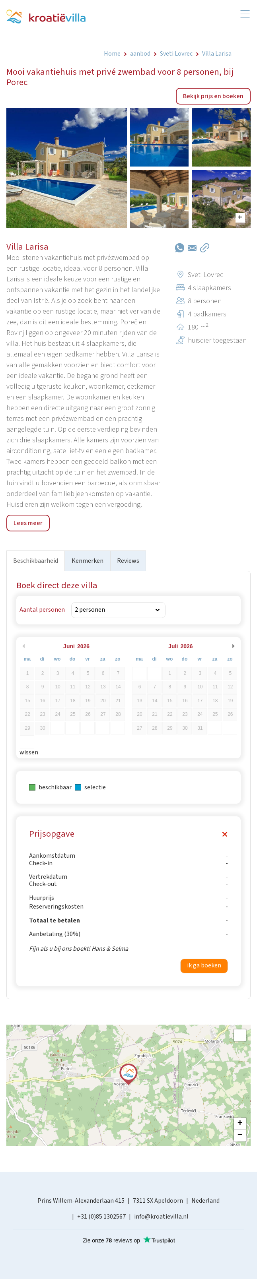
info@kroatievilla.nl (161, 1216)
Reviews (128, 560)
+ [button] (240, 1124)
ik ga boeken (204, 965)
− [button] (240, 1135)
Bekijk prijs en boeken (213, 96)
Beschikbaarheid (35, 560)
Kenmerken (87, 560)
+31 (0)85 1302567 (101, 1216)
